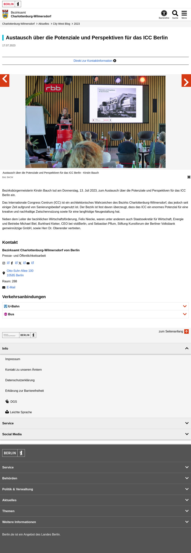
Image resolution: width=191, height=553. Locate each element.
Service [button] (8, 423)
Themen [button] (8, 511)
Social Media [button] (12, 434)
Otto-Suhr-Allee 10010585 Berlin (20, 273)
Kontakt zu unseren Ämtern (23, 369)
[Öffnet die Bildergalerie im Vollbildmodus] (189, 177)
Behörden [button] (9, 478)
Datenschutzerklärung (20, 380)
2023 (77, 23)
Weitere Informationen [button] (19, 522)
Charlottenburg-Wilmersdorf (18, 23)
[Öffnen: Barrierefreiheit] (164, 14)
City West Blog (61, 23)
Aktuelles (43, 23)
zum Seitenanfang (171, 331)
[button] (95, 306)
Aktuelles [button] (9, 500)
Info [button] (5, 348)
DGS (11, 401)
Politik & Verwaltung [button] (17, 489)
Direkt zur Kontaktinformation (94, 60)
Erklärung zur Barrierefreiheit (24, 390)
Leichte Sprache (18, 412)
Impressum (12, 359)
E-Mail (11, 288)
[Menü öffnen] (184, 14)
